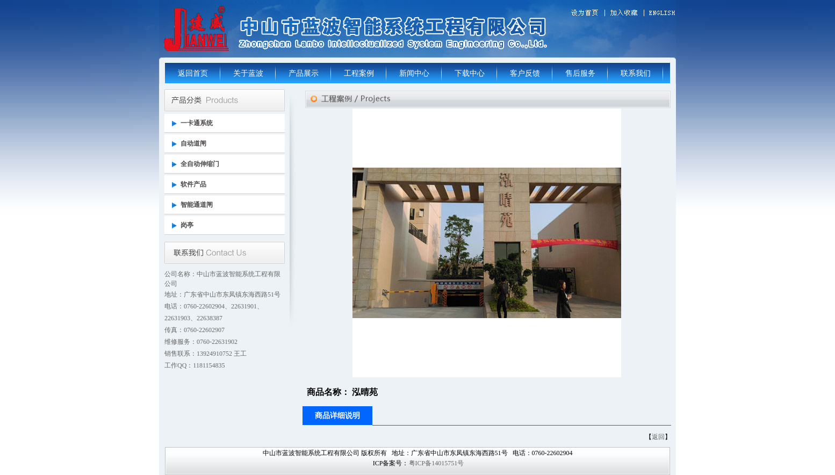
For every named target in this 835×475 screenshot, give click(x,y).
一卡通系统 (197, 123)
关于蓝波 (248, 73)
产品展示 (304, 73)
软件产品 (193, 184)
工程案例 (359, 73)
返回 (658, 437)
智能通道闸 (197, 204)
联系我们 (636, 73)
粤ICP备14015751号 (436, 463)
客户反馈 (525, 73)
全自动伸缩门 (200, 164)
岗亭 (187, 225)
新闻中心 (414, 73)
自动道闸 (193, 143)
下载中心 (470, 73)
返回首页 (193, 73)
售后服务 (580, 73)
